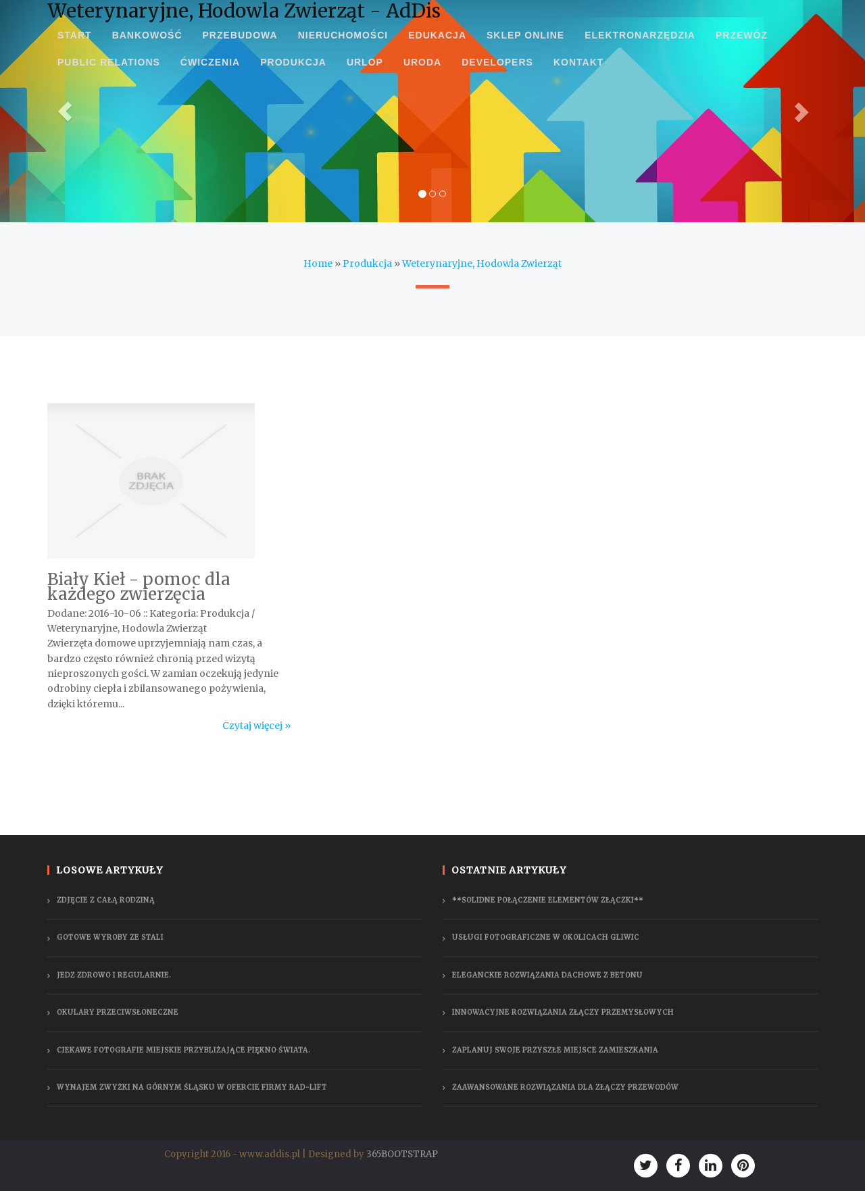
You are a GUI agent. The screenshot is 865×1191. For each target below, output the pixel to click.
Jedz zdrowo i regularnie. (114, 975)
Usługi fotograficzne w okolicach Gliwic (545, 937)
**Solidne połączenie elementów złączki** (547, 900)
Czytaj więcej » (256, 725)
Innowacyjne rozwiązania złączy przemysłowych (563, 1012)
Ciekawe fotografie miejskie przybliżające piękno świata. (184, 1050)
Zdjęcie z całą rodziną (106, 900)
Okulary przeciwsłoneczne (117, 1012)
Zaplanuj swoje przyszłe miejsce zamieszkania (555, 1050)
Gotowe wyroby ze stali (110, 937)
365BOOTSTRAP (402, 1154)
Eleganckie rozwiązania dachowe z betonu (547, 975)
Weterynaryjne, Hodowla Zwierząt (482, 263)
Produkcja (367, 263)
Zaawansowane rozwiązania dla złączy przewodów (565, 1087)
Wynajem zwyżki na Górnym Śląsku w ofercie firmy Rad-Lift (192, 1087)
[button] (65, 111)
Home (317, 263)
